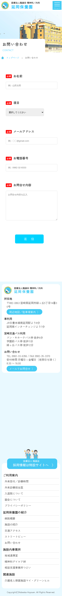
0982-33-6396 (19, 356)
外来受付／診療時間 (16, 481)
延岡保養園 (32, 5)
